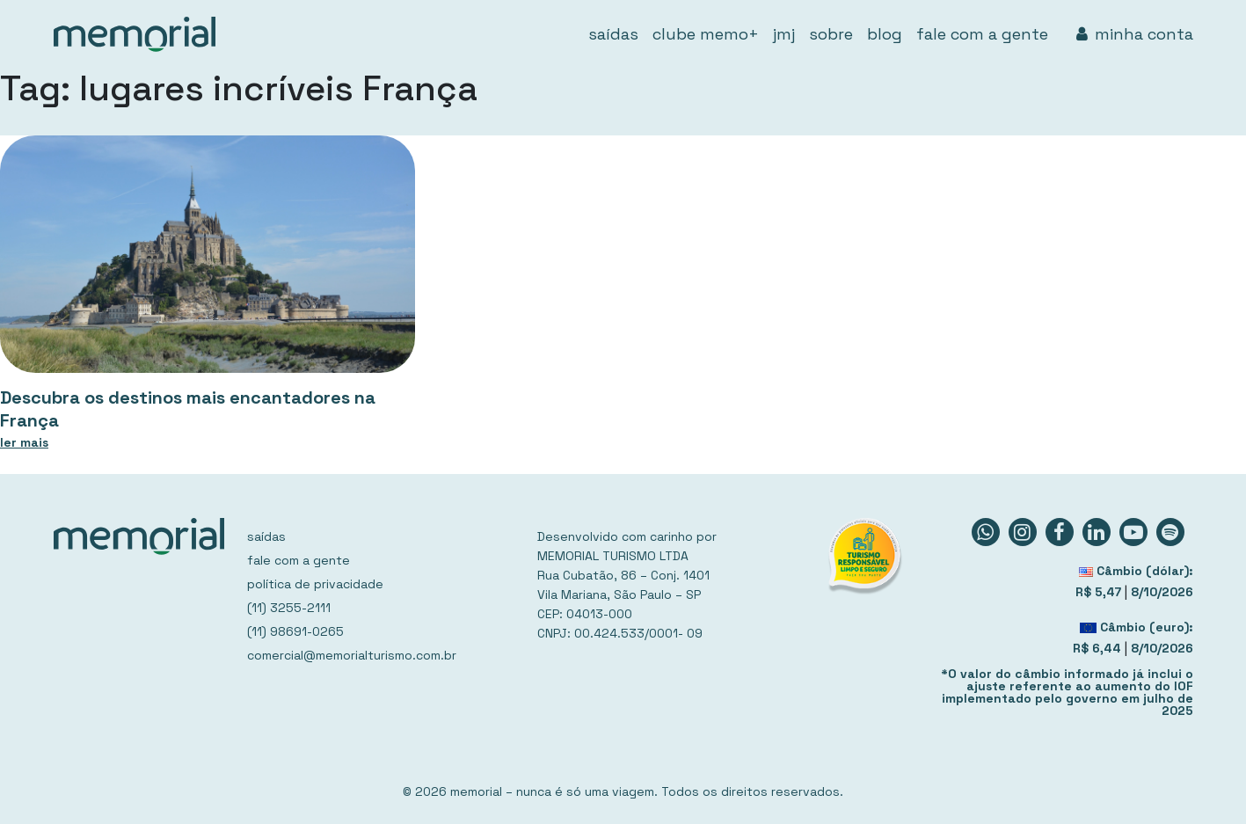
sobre (831, 34)
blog (884, 34)
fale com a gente (982, 34)
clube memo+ (705, 34)
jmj (784, 34)
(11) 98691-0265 (295, 631)
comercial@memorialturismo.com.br (351, 655)
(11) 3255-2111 (289, 608)
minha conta (1134, 34)
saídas (613, 34)
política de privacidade (315, 584)
